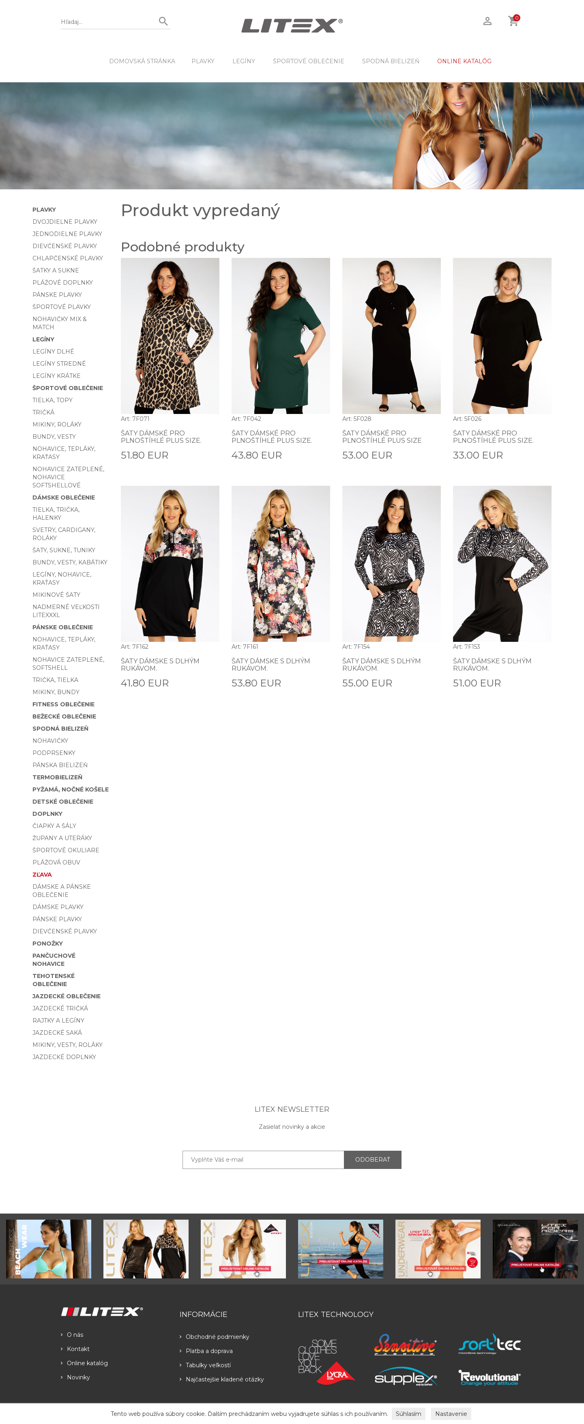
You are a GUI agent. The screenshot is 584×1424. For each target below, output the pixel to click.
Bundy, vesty (54, 436)
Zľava (42, 874)
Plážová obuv (56, 862)
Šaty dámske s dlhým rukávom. (160, 664)
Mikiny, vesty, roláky (67, 1045)
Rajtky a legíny (58, 1020)
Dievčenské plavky (64, 246)
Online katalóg (84, 1363)
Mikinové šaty (56, 594)
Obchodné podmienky (214, 1336)
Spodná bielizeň (390, 61)
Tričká (43, 412)
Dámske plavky (58, 907)
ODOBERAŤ (372, 1159)
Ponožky (47, 943)
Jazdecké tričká (60, 1008)
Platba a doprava (206, 1351)
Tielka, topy (52, 400)
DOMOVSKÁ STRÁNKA (142, 61)
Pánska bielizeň (60, 765)
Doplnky (47, 813)
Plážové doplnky (62, 282)
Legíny (243, 61)
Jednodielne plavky (67, 234)
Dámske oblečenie (63, 497)
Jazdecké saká (57, 1032)
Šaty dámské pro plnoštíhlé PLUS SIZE (382, 436)
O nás (72, 1334)
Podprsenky (53, 753)
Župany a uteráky (62, 838)
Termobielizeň (57, 777)
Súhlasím (408, 1414)
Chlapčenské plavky (67, 258)
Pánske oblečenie (62, 627)
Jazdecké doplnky (64, 1057)
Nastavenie (451, 1414)
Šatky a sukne (55, 270)
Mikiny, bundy (55, 692)
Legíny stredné (59, 363)
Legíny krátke (56, 376)
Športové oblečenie (308, 61)
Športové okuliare (65, 850)
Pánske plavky (57, 294)
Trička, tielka (55, 680)
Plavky (203, 61)
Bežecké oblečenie (64, 716)
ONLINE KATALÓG (464, 61)
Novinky (75, 1377)
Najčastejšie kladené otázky (222, 1379)
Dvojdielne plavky (64, 221)
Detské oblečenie (62, 801)
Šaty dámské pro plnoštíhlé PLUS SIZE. (161, 436)
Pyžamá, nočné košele (70, 789)
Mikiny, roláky (57, 424)
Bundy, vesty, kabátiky (69, 562)
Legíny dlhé (53, 351)
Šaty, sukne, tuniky (63, 550)
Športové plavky (61, 307)
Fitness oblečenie (63, 704)
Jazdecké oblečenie (66, 996)
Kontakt (75, 1349)
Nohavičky (50, 740)
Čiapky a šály (54, 826)
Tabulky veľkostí (205, 1365)
